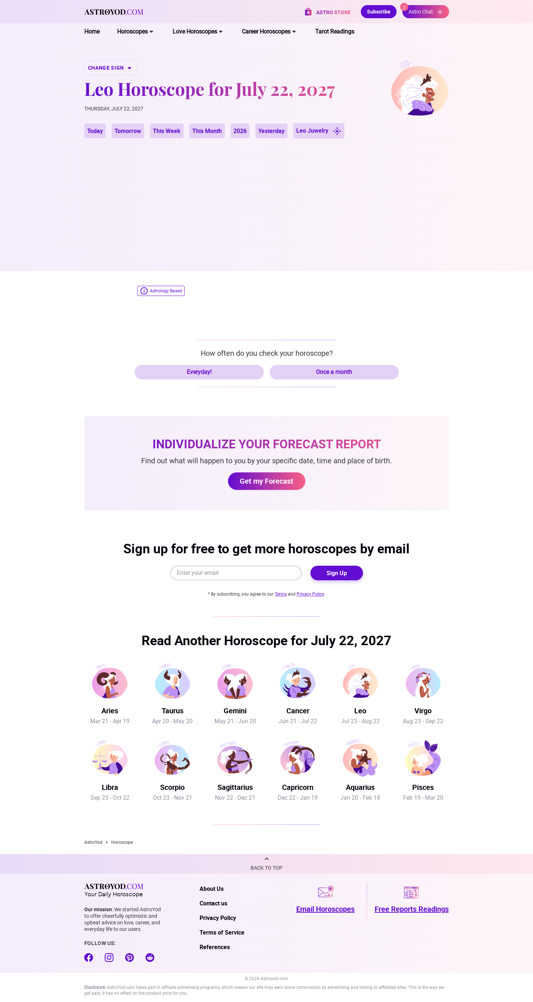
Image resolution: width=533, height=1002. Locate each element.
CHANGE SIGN (111, 67)
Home (92, 31)
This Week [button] (167, 131)
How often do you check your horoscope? (267, 353)
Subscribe (378, 11)
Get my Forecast (266, 481)
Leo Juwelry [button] (318, 131)
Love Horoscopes (195, 31)
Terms (281, 594)
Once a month (334, 372)
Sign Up (337, 573)
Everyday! (199, 372)
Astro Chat (422, 10)
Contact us (213, 903)
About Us (212, 889)
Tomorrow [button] (128, 131)
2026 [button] (240, 131)
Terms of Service (222, 932)
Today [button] (95, 131)
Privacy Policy (310, 594)
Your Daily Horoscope (113, 890)
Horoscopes (132, 31)
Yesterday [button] (271, 131)
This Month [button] (207, 131)
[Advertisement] (266, 196)
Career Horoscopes (266, 31)
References (215, 947)
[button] (266, 864)
